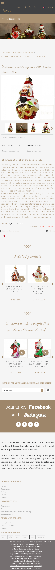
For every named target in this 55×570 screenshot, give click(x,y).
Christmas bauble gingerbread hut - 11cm (15, 288)
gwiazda (41, 537)
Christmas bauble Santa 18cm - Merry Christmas (39, 364)
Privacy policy (6, 509)
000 (3, 537)
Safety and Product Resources (14, 137)
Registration (5, 489)
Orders (3, 495)
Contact (4, 497)
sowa (32, 537)
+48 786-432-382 (7, 526)
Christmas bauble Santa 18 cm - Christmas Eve (15, 364)
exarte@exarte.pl (7, 523)
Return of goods (7, 514)
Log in (3, 486)
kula (10, 537)
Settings (4, 492)
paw (17, 537)
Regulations (5, 506)
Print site (50, 231)
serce (25, 537)
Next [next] (52, 128)
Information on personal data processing (16, 512)
